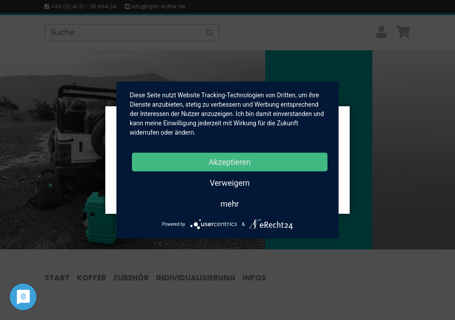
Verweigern (230, 183)
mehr (229, 203)
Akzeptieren (230, 162)
